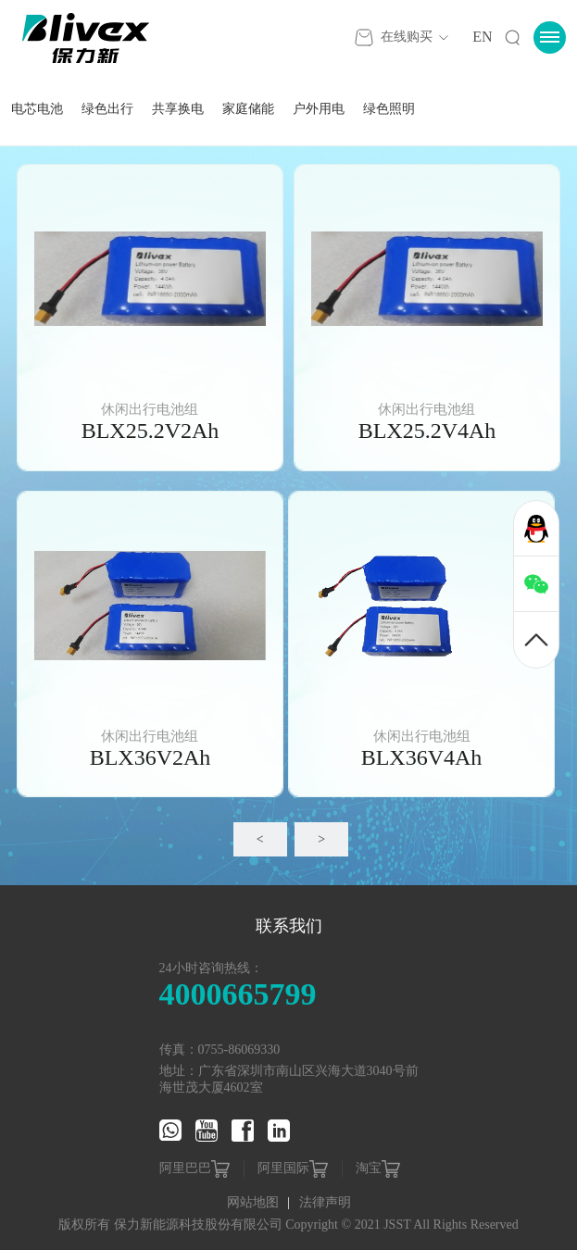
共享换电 (178, 109)
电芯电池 (37, 109)
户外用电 (319, 109)
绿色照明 (389, 109)
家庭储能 (248, 109)
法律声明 (325, 1202)
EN (482, 36)
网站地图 (254, 1202)
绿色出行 (107, 109)
